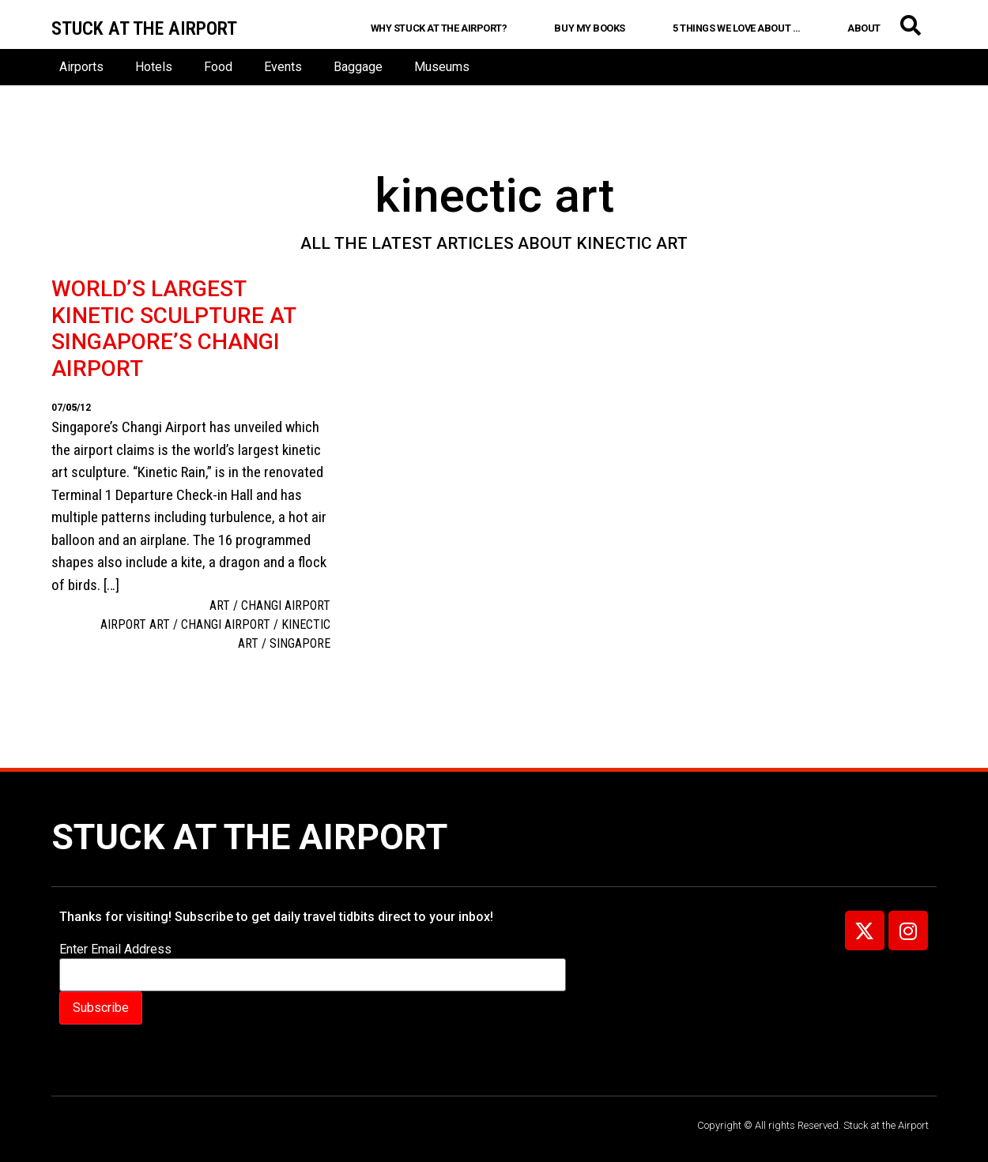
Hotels (153, 66)
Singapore (300, 643)
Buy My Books (589, 28)
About (864, 28)
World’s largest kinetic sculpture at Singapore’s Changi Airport (173, 329)
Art (219, 605)
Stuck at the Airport (249, 837)
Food (218, 66)
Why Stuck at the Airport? (439, 28)
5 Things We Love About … (736, 28)
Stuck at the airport (144, 28)
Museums (441, 66)
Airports (81, 66)
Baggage (358, 66)
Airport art (135, 624)
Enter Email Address (115, 949)
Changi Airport (285, 605)
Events (283, 66)
